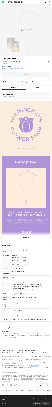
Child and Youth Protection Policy (11, 353)
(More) (3, 399)
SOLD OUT (26, 74)
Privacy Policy (26, 353)
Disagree (4, 403)
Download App (44, 385)
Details (13, 87)
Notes (38, 87)
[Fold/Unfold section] (26, 245)
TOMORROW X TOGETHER (10, 59)
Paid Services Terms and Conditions (26, 350)
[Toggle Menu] (49, 2)
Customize (37, 403)
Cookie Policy (36, 353)
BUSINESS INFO (34, 365)
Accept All (46, 403)
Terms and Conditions (8, 350)
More (26, 237)
